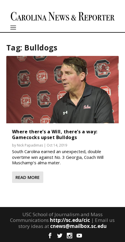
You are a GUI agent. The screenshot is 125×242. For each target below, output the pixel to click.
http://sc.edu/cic (70, 220)
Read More (27, 177)
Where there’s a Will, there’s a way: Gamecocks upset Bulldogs (54, 134)
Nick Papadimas (30, 145)
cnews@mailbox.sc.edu (78, 226)
